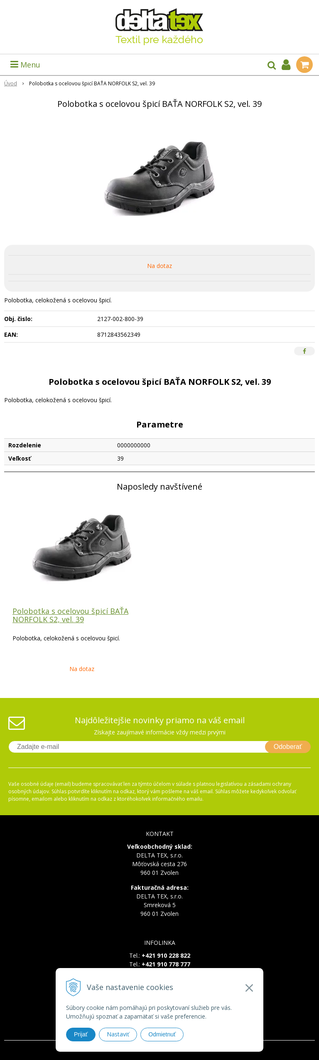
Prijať (81, 1034)
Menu (25, 65)
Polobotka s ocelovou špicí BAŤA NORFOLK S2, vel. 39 (70, 615)
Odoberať (288, 746)
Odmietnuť (162, 1034)
